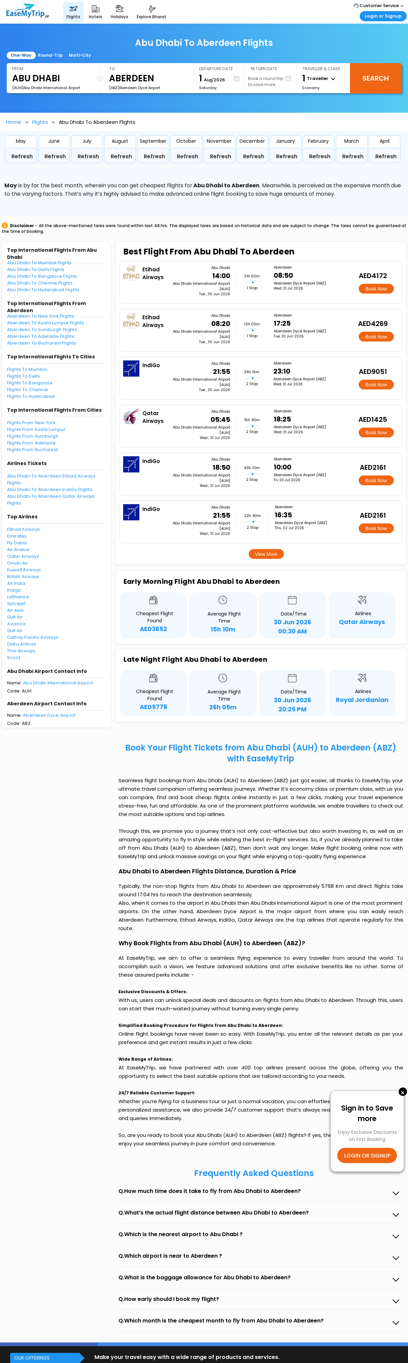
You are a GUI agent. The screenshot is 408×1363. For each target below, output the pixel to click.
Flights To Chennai (27, 389)
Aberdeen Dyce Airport (49, 715)
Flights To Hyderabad (31, 396)
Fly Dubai (17, 543)
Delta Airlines (22, 644)
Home (13, 122)
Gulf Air (15, 617)
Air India (16, 583)
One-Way (21, 55)
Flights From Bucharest (32, 449)
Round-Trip (50, 55)
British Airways (23, 576)
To (112, 69)
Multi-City (80, 55)
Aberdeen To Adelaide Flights (40, 336)
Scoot (13, 657)
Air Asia (15, 610)
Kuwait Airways (24, 570)
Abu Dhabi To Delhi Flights (36, 269)
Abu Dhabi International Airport (58, 683)
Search (375, 78)
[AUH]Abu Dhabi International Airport (46, 87)
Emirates (17, 536)
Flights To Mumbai (27, 369)
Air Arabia (18, 549)
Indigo (14, 590)
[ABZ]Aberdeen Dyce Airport (134, 87)
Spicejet (16, 603)
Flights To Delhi (23, 376)
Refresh (22, 156)
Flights (40, 122)
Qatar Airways (23, 556)
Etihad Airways (23, 529)
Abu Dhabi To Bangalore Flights (42, 276)
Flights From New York (31, 422)
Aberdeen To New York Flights (40, 316)
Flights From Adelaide (31, 443)
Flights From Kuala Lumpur (36, 429)
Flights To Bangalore (30, 383)
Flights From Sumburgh (32, 436)
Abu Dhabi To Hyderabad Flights (43, 290)
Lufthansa (18, 597)
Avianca (16, 624)
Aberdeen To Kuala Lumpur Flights (45, 323)
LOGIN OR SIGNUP (367, 1156)
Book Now (376, 289)
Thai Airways (21, 651)
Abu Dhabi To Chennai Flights (40, 283)
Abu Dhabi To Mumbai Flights (39, 263)
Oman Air (17, 563)
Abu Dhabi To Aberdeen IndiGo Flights (49, 489)
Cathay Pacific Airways (33, 637)
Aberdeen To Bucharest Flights (42, 343)
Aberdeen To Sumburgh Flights (42, 329)
